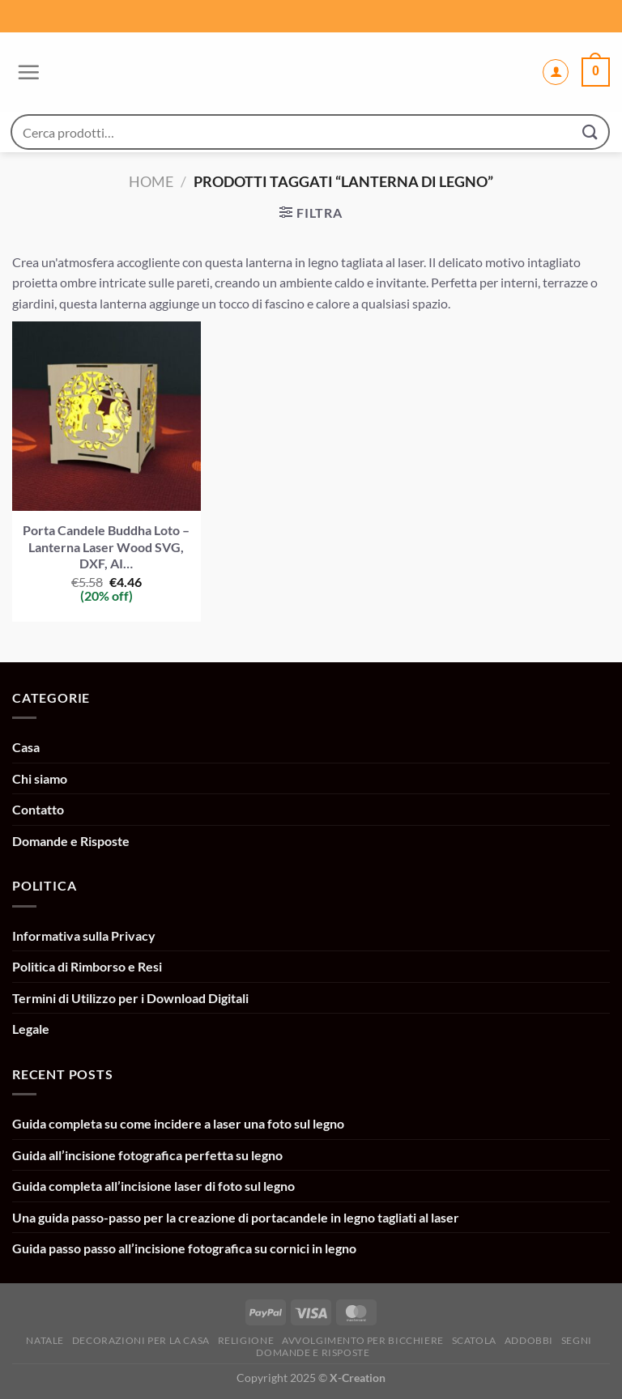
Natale (45, 1340)
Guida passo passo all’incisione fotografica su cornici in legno (184, 1248)
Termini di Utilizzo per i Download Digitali (130, 998)
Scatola (474, 1340)
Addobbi (529, 1340)
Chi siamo (39, 778)
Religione (246, 1340)
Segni (576, 1340)
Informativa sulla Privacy (84, 935)
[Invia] (590, 131)
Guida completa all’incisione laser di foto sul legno (153, 1185)
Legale (30, 1028)
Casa (26, 747)
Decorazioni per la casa (141, 1340)
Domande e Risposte (71, 840)
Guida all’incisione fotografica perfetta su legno (147, 1155)
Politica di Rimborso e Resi (87, 966)
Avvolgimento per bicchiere (363, 1340)
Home (151, 181)
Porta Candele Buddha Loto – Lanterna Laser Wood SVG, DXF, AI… (106, 547)
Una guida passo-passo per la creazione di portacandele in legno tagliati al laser (235, 1217)
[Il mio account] (556, 72)
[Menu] (26, 72)
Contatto (38, 809)
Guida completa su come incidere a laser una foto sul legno (178, 1123)
